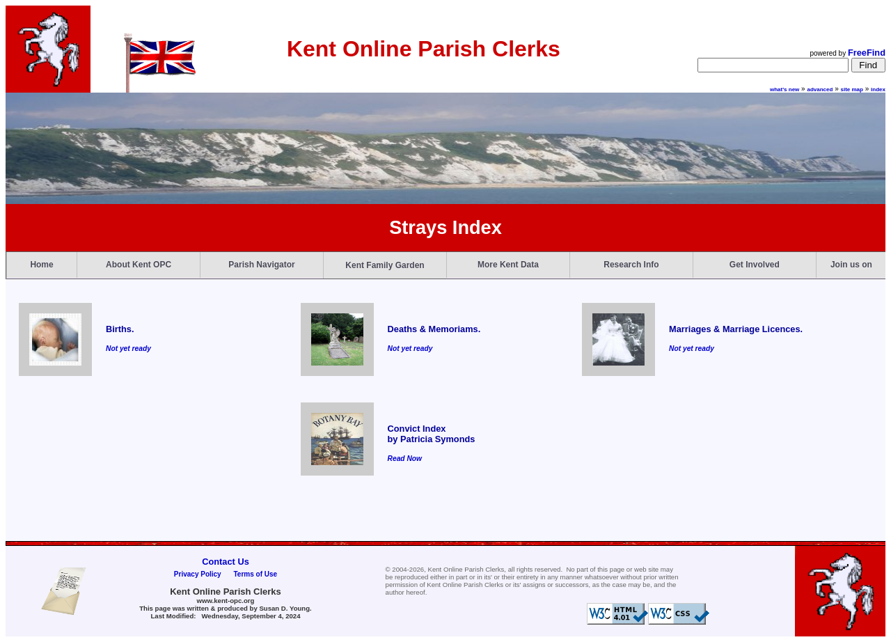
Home (41, 264)
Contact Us (225, 561)
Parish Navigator (261, 264)
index (878, 89)
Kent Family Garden (384, 265)
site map (852, 89)
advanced (820, 89)
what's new (784, 89)
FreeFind (866, 52)
